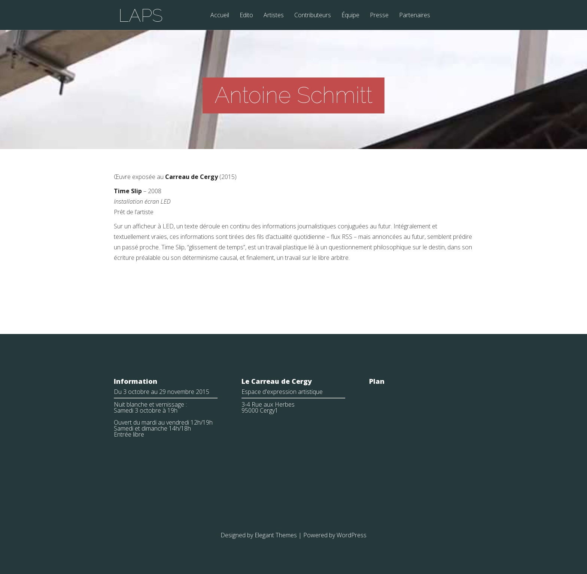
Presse (379, 15)
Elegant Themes (276, 535)
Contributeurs (312, 15)
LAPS (140, 15)
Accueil (219, 15)
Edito (246, 15)
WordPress (352, 535)
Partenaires (414, 15)
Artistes (274, 15)
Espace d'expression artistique (282, 392)
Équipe (350, 15)
